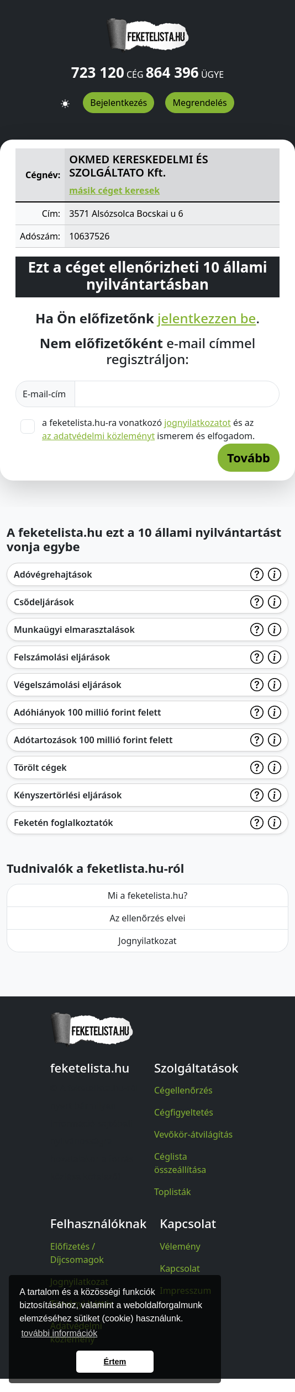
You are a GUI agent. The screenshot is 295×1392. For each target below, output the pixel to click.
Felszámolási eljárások (62, 657)
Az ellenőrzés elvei (147, 918)
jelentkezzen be (206, 319)
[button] (65, 98)
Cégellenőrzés (183, 1090)
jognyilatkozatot (197, 423)
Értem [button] (115, 1361)
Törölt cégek (40, 767)
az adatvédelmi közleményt (98, 436)
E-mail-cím (45, 394)
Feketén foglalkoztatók (63, 823)
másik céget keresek (114, 190)
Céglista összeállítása (180, 1163)
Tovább (248, 457)
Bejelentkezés (118, 103)
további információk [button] (59, 1333)
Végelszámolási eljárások (68, 685)
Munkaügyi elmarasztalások (74, 629)
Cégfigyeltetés (183, 1112)
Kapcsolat (180, 1268)
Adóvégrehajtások (53, 574)
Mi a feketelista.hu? (148, 895)
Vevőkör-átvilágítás (193, 1134)
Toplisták (172, 1192)
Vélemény (180, 1246)
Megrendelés (199, 103)
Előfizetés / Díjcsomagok (77, 1253)
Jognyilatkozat (147, 941)
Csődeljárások (44, 602)
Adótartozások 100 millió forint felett (93, 740)
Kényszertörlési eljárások (68, 795)
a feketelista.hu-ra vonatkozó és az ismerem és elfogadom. (148, 429)
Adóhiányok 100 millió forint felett (87, 712)
